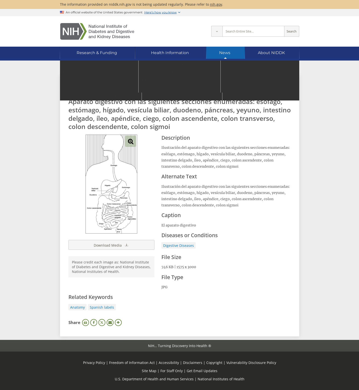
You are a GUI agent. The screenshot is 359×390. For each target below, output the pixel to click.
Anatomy (77, 307)
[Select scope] (216, 31)
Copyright (214, 362)
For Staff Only (171, 370)
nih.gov (216, 4)
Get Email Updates (202, 370)
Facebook (93, 322)
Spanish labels (102, 307)
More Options (118, 322)
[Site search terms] (253, 31)
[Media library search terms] (172, 88)
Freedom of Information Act (132, 362)
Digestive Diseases (178, 245)
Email (110, 322)
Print (85, 322)
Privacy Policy (94, 362)
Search (292, 31)
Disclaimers (192, 362)
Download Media (111, 245)
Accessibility (169, 362)
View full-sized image (130, 141)
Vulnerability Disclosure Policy (251, 362)
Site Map (149, 370)
